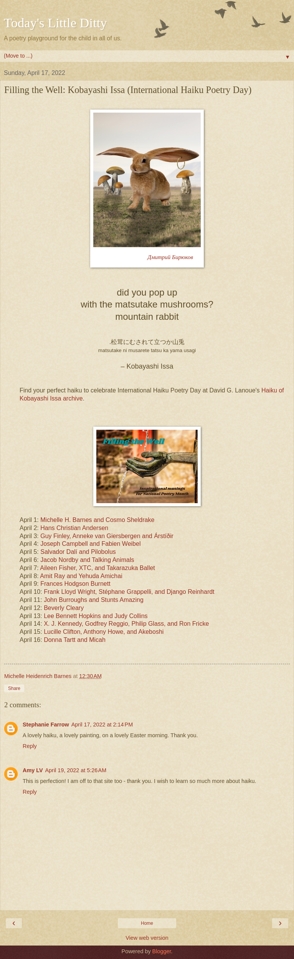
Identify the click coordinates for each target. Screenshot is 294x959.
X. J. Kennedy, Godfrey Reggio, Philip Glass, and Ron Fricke (126, 623)
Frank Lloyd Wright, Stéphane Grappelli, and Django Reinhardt (129, 591)
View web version (147, 938)
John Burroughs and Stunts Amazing (94, 600)
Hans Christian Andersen (74, 528)
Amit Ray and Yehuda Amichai (81, 576)
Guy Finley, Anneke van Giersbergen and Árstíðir (106, 536)
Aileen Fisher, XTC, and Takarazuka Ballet (97, 568)
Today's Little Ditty (55, 22)
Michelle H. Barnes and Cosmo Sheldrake (97, 520)
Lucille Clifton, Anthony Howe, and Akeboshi (104, 631)
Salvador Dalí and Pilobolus (78, 551)
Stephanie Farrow (46, 724)
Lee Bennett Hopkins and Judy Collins (95, 616)
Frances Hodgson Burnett (75, 583)
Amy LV (33, 770)
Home (147, 923)
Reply (30, 746)
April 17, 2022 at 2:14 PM (102, 724)
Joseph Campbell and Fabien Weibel (90, 543)
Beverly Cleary (64, 608)
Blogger (161, 951)
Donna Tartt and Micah (75, 640)
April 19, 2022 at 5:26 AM (76, 770)
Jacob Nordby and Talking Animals (87, 560)
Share (14, 688)
